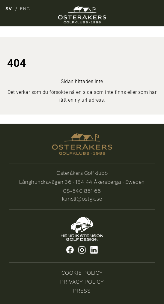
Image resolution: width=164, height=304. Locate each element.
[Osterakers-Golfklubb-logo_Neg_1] (82, 14)
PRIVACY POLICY (82, 282)
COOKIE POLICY (82, 273)
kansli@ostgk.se (82, 199)
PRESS (82, 291)
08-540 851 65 (82, 191)
